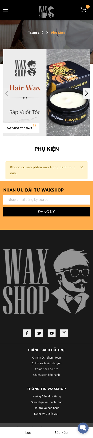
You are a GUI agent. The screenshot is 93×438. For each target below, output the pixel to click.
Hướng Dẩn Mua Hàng (46, 396)
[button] (86, 93)
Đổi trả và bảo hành (46, 408)
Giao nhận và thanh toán (46, 402)
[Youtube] (52, 333)
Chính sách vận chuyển (46, 363)
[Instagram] (64, 333)
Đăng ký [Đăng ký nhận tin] (46, 211)
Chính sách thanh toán (46, 357)
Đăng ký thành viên (46, 413)
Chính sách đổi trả (46, 369)
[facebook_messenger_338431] (83, 428)
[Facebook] (27, 333)
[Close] (81, 167)
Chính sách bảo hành (46, 374)
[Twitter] (39, 333)
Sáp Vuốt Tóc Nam (19, 128)
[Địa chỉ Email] (46, 200)
